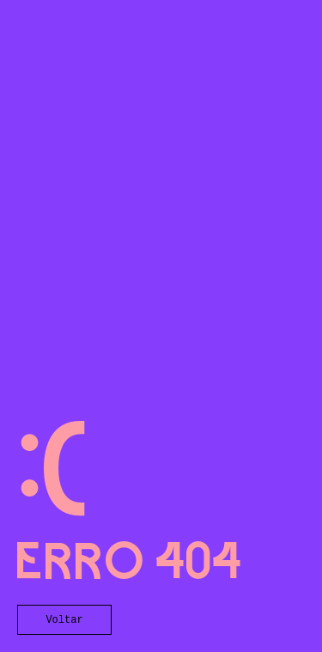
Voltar (64, 619)
